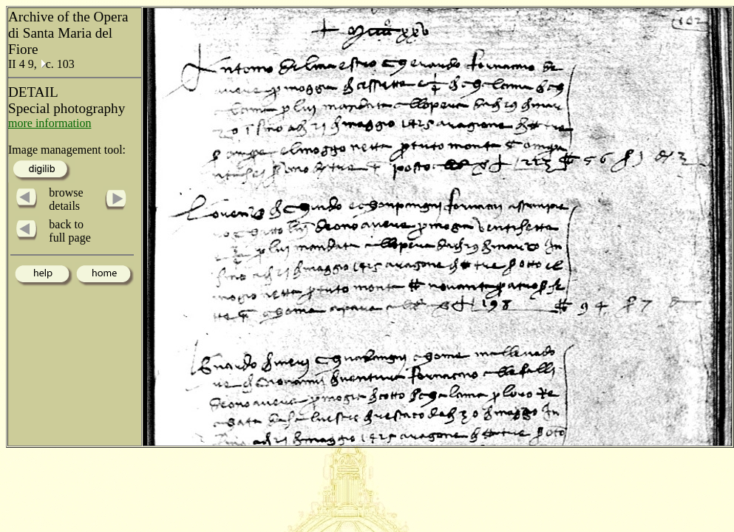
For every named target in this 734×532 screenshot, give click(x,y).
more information (49, 123)
